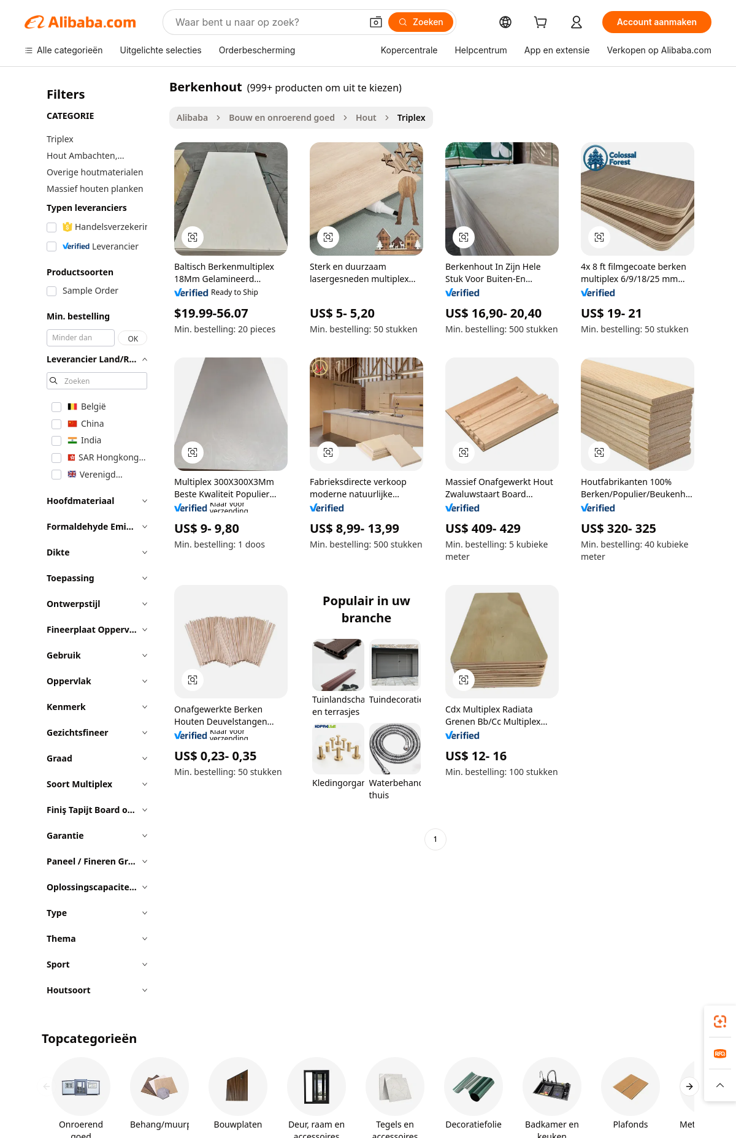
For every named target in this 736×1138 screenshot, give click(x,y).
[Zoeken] (420, 22)
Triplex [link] (411, 117)
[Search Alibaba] (267, 22)
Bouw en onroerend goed (282, 117)
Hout (366, 117)
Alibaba (192, 117)
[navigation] (93, 542)
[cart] (543, 23)
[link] (720, 1021)
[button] (376, 22)
